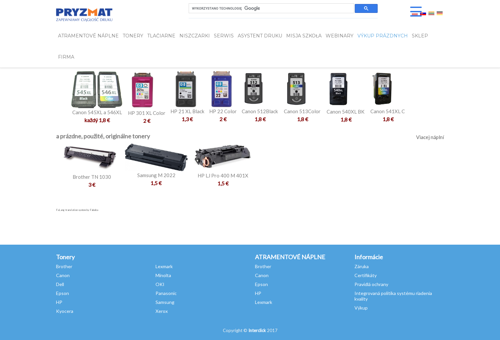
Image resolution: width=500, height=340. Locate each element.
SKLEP (420, 36)
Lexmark (164, 266)
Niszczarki (194, 36)
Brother (64, 266)
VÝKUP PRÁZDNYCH (382, 36)
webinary (339, 36)
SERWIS (224, 36)
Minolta (163, 275)
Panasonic (166, 293)
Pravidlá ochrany (371, 284)
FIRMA (66, 57)
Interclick (257, 330)
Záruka (361, 266)
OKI (160, 284)
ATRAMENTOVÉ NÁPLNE (88, 36)
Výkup (361, 308)
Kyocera (64, 311)
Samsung (165, 302)
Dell (60, 284)
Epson (62, 293)
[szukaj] (270, 8)
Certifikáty (365, 275)
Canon (63, 275)
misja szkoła (304, 36)
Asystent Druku (260, 36)
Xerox (162, 311)
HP (59, 302)
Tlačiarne (161, 36)
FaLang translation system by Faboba (77, 210)
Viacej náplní (430, 137)
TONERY (133, 36)
